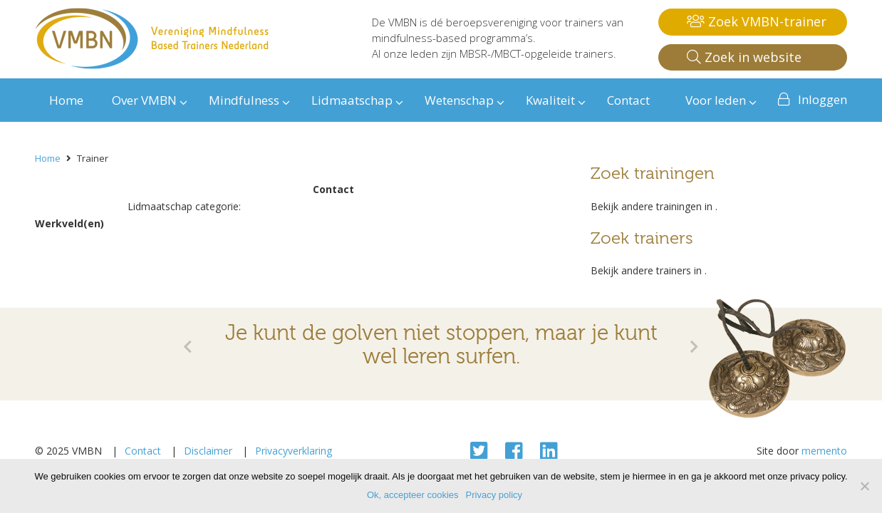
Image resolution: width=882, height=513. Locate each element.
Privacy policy (494, 494)
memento (824, 450)
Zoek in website (744, 57)
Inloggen (822, 99)
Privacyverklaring (293, 450)
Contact (143, 450)
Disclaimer (208, 450)
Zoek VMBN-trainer (756, 21)
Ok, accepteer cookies (413, 494)
